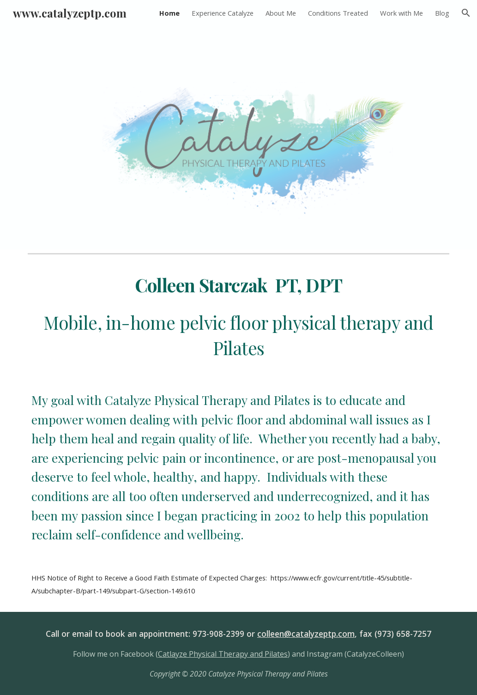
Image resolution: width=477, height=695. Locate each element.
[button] (466, 13)
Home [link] (169, 13)
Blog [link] (442, 13)
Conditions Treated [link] (338, 13)
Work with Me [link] (401, 13)
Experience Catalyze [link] (223, 13)
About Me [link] (281, 13)
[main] (239, 317)
